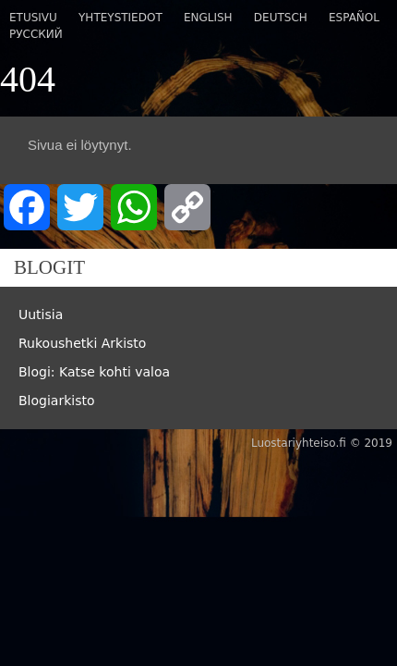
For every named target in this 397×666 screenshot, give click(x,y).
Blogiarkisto (56, 400)
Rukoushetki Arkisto (82, 343)
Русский (36, 34)
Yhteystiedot (120, 17)
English (208, 17)
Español (354, 17)
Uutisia (40, 314)
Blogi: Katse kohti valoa (94, 371)
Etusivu (33, 17)
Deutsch (280, 17)
